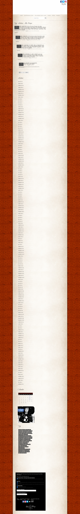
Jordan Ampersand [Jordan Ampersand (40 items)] (21, 438)
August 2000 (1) (20, 380)
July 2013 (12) (20, 304)
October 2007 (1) (20, 364)
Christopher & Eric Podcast (25, 498)
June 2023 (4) (20, 147)
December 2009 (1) (21, 351)
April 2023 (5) (20, 151)
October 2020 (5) (20, 209)
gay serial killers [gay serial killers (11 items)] (21, 434)
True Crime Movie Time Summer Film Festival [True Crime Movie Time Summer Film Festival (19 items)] (24, 449)
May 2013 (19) (20, 308)
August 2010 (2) (20, 347)
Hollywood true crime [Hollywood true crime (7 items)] (28, 435)
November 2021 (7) (21, 184)
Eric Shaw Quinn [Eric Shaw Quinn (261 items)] (24, 433)
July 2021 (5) (20, 192)
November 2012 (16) (21, 320)
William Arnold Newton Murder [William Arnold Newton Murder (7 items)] (22, 452)
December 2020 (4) (21, 205)
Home (21, 15)
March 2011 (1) (20, 343)
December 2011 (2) (21, 333)
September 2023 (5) (21, 141)
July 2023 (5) (20, 145)
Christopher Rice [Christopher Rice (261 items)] (25, 432)
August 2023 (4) (20, 143)
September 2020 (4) (21, 211)
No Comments (25, 48)
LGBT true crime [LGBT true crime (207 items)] (21, 439)
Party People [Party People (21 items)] (20, 441)
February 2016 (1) (20, 246)
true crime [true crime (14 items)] (26, 446)
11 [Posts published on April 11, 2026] (29, 397)
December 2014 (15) (21, 271)
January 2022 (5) (20, 180)
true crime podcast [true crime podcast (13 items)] (26, 450)
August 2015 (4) (20, 256)
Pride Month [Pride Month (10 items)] (27, 441)
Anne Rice (18, 481)
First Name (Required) (20, 489)
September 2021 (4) (21, 188)
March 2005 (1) (20, 368)
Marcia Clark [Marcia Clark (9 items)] (24, 440)
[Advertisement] (31, 463)
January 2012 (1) (20, 331)
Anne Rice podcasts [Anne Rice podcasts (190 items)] (28, 429)
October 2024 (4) (20, 116)
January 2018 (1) (20, 236)
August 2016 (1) (20, 242)
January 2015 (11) (20, 269)
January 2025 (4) (20, 110)
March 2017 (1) (20, 240)
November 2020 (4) (21, 207)
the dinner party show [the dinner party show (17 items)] (23, 445)
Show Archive (34, 48)
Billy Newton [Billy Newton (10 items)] (20, 430)
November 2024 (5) (21, 114)
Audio (31, 48)
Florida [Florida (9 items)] (27, 433)
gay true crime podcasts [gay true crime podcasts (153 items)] (22, 435)
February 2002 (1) (21, 378)
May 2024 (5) (20, 126)
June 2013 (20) (20, 306)
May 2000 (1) (20, 382)
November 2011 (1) (21, 335)
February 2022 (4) (21, 178)
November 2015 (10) (21, 250)
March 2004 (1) (20, 374)
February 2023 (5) (21, 155)
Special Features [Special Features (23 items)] (28, 444)
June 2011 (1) (20, 339)
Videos (49, 15)
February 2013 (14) (21, 314)
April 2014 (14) (20, 287)
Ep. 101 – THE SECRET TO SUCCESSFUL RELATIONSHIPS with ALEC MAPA (28, 63)
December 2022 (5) (21, 159)
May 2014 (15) (20, 285)
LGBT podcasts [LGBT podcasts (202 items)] (26, 438)
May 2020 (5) (20, 219)
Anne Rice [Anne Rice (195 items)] (23, 429)
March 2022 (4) (20, 176)
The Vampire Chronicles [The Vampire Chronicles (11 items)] (21, 446)
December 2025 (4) (21, 89)
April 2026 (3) (20, 81)
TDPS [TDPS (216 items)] (19, 445)
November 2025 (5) (21, 91)
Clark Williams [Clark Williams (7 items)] (29, 432)
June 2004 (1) (20, 372)
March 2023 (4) (20, 153)
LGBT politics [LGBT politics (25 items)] (30, 438)
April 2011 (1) (20, 341)
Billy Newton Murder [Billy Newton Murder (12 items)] (25, 430)
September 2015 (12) (21, 254)
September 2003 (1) (21, 376)
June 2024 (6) (20, 124)
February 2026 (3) (21, 85)
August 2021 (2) (20, 190)
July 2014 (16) (20, 281)
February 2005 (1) (21, 370)
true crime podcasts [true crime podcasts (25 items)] (21, 451)
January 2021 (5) (20, 203)
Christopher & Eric (28, 15)
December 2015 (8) (21, 248)
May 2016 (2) (20, 244)
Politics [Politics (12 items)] (23, 441)
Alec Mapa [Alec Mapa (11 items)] (20, 429)
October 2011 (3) (20, 337)
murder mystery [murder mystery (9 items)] (29, 440)
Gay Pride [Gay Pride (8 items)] (31, 433)
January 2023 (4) (20, 157)
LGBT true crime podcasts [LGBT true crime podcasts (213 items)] (27, 439)
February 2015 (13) (21, 267)
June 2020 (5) (20, 217)
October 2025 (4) (20, 93)
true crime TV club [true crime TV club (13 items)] (27, 451)
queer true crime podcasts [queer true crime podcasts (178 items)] (22, 444)
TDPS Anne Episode (38, 48)
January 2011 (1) (20, 345)
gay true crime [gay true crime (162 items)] (25, 434)
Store (53, 15)
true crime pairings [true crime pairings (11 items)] (21, 450)
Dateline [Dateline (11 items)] (20, 433)
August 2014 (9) (20, 279)
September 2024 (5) (21, 118)
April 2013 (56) (20, 310)
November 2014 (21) (21, 273)
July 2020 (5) (20, 215)
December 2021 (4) (21, 182)
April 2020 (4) (20, 221)
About (28, 499)
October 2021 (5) (20, 186)
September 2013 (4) (21, 300)
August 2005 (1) (20, 366)
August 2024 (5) (20, 120)
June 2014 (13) (20, 283)
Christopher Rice (20, 48)
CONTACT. (18, 473)
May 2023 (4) (20, 149)
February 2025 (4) (21, 108)
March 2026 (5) (20, 83)
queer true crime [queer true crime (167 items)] (25, 443)
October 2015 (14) (20, 252)
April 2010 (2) (20, 349)
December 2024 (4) (21, 112)
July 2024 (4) (20, 122)
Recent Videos (20, 499)
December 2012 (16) (21, 318)
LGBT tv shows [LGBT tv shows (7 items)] (20, 440)
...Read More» (22, 67)
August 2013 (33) (20, 302)
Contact (32, 499)
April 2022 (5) (20, 174)
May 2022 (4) (20, 172)
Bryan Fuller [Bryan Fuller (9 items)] (20, 432)
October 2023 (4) (20, 139)
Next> (27, 72)
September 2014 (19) (21, 277)
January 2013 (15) (20, 316)
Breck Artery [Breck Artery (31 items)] (30, 430)
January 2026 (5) (20, 87)
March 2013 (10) (20, 312)
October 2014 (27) (20, 275)
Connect (58, 15)
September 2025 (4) (21, 95)
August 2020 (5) (20, 213)
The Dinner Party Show (40, 15)
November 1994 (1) (21, 384)
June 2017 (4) (20, 238)
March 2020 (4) (20, 223)
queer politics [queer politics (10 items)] (20, 443)
